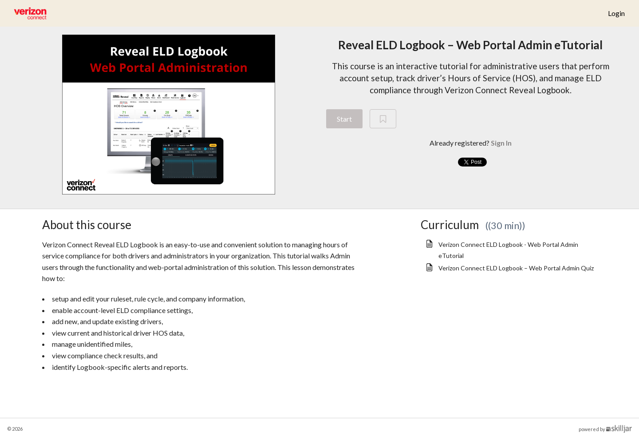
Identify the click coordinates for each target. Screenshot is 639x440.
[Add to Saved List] (383, 119)
